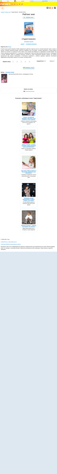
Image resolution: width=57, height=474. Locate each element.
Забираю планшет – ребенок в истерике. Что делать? (28, 226)
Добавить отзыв (29, 67)
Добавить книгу (29, 17)
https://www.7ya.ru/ (12, 241)
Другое (22, 44)
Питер (9, 46)
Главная (2, 12)
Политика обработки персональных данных (11, 244)
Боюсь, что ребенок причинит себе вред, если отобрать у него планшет (29, 118)
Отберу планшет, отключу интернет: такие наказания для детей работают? (29, 146)
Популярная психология (31, 44)
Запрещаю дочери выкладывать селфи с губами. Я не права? (29, 199)
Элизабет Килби (28, 41)
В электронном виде (29, 91)
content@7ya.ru (4, 241)
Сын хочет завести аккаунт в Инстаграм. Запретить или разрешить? (28, 172)
